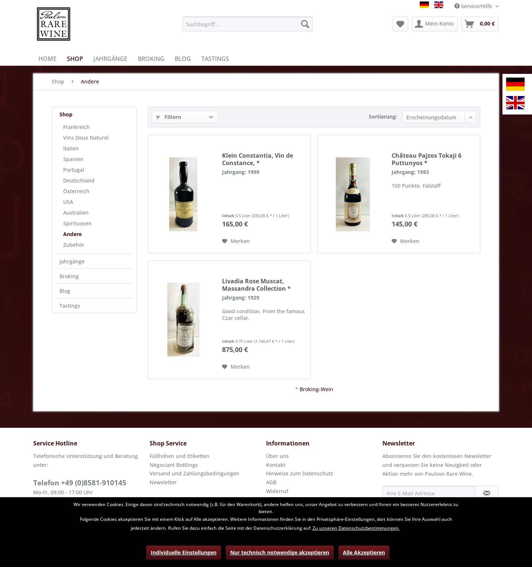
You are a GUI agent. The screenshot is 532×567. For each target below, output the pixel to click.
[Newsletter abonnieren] (486, 493)
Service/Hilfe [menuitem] (474, 6)
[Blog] (183, 59)
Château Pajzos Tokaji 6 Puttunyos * (426, 159)
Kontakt (275, 464)
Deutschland (79, 180)
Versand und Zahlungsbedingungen (194, 473)
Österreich (76, 191)
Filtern (168, 116)
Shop (65, 114)
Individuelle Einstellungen (183, 552)
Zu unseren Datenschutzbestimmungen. (356, 528)
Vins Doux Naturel (86, 137)
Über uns (277, 456)
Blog (64, 290)
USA (68, 201)
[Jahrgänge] (110, 59)
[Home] (47, 59)
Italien (71, 148)
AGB (271, 482)
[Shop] (75, 59)
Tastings (69, 305)
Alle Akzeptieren (364, 552)
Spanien (73, 159)
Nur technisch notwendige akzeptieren (279, 552)
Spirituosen (77, 223)
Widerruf (277, 491)
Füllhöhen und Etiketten (179, 456)
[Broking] (151, 59)
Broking (69, 276)
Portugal (73, 169)
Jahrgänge (72, 261)
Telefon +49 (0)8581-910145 (79, 483)
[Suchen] (305, 24)
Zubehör (73, 244)
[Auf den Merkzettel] (236, 241)
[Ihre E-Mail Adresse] (428, 493)
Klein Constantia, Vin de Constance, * (257, 159)
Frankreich (76, 126)
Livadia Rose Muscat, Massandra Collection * (256, 284)
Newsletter (163, 482)
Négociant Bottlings (174, 464)
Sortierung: (383, 116)
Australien (76, 212)
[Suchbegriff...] (248, 24)
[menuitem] (248, 24)
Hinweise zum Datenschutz (299, 473)
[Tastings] (215, 59)
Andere (72, 234)
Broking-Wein (316, 389)
